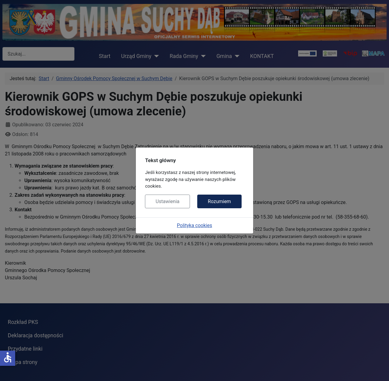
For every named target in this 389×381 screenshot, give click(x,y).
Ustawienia (167, 201)
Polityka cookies (194, 225)
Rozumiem (219, 201)
